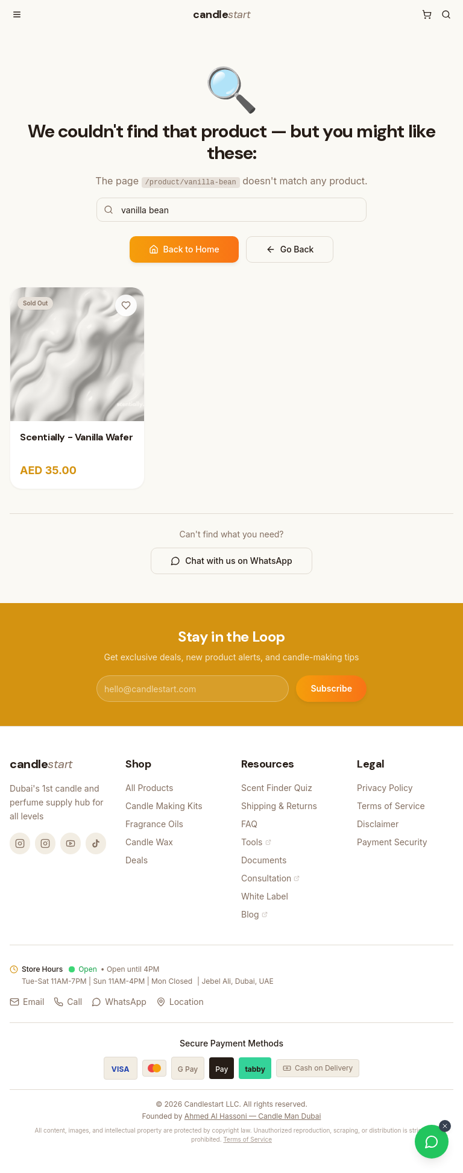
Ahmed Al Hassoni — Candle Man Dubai (252, 1116)
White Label (264, 896)
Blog (254, 914)
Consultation (270, 878)
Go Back (290, 249)
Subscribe (331, 688)
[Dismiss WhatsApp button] (445, 1126)
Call (68, 1001)
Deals (136, 860)
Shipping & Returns (279, 806)
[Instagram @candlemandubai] (20, 843)
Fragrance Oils (154, 824)
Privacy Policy (385, 788)
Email (27, 1001)
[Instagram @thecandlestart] (45, 843)
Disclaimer (377, 824)
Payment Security (392, 842)
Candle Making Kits (164, 806)
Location (180, 1001)
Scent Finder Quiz (276, 788)
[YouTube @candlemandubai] (70, 843)
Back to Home (184, 249)
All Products (149, 788)
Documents (263, 860)
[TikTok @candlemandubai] (96, 843)
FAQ (249, 824)
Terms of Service (391, 806)
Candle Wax (149, 842)
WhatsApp (119, 1001)
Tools (256, 842)
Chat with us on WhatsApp (231, 560)
